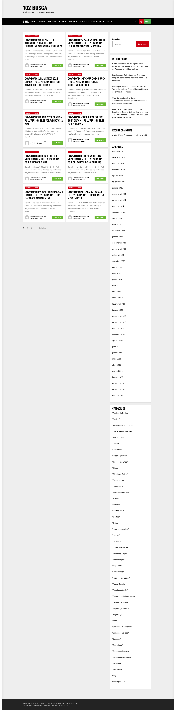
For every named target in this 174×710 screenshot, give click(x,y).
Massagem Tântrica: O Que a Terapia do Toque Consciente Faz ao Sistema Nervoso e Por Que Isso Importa (130, 89)
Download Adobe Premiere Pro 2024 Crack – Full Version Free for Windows (86, 120)
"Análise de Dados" (120, 413)
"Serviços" (116, 639)
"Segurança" (117, 614)
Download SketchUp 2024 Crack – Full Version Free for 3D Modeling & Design (86, 81)
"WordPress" (117, 669)
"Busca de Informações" (122, 431)
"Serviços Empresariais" (122, 627)
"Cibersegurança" (119, 456)
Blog (33, 21)
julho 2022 (116, 347)
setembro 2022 (118, 334)
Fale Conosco (53, 21)
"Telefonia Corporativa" (122, 657)
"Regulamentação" (120, 590)
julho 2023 (116, 273)
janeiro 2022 (117, 377)
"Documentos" (118, 480)
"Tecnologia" (117, 645)
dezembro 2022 (119, 316)
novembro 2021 (119, 389)
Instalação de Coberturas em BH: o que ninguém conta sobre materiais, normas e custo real (129, 77)
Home (64, 21)
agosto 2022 (117, 340)
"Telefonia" (117, 663)
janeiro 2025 (117, 188)
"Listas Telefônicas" (120, 547)
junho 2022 (117, 353)
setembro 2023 (118, 261)
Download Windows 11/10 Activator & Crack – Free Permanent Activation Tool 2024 (43, 43)
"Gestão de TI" (118, 511)
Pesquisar (116, 39)
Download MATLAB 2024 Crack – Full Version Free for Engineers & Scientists (86, 195)
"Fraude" (116, 498)
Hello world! (142, 135)
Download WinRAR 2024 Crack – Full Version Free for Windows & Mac (44, 120)
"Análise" (116, 419)
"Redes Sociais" (119, 584)
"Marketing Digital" (120, 553)
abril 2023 (116, 292)
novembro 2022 (119, 322)
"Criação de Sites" (120, 462)
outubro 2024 (118, 206)
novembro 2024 (119, 200)
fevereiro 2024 (118, 230)
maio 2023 (116, 285)
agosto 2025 (117, 176)
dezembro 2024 (119, 194)
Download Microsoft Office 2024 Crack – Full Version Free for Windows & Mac (43, 159)
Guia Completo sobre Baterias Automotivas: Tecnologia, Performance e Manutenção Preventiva (129, 100)
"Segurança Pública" (120, 608)
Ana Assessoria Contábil (38, 64)
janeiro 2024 (117, 237)
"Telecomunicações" (120, 651)
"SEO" (114, 621)
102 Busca (35, 8)
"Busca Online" (118, 437)
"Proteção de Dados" (121, 578)
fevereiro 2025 (118, 182)
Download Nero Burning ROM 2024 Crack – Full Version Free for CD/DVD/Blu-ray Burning (86, 159)
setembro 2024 (118, 212)
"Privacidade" (118, 572)
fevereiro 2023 (118, 304)
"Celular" (116, 443)
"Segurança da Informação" (123, 596)
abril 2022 (116, 365)
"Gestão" (116, 517)
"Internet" (116, 535)
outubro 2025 (118, 163)
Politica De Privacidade (102, 21)
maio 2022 (116, 359)
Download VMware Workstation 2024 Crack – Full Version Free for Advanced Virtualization (86, 43)
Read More (57, 65)
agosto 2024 (117, 218)
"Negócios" (117, 566)
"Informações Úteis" (120, 529)
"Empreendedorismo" (121, 492)
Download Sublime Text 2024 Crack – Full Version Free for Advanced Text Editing (42, 81)
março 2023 (117, 298)
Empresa (41, 21)
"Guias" (115, 523)
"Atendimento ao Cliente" (122, 425)
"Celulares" (117, 450)
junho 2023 (117, 279)
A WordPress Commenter (122, 135)
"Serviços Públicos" (120, 633)
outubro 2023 (118, 255)
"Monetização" (118, 559)
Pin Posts (84, 21)
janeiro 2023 (117, 310)
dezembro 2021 (119, 383)
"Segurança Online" (120, 602)
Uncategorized (118, 682)
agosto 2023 (117, 267)
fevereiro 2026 (118, 157)
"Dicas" (115, 468)
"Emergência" (118, 486)
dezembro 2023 (119, 243)
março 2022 (117, 371)
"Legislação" (117, 541)
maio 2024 (116, 224)
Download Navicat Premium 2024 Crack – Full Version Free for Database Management (44, 195)
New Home (73, 21)
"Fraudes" (116, 504)
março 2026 (117, 151)
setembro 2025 (118, 169)
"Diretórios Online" (120, 474)
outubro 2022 (118, 328)
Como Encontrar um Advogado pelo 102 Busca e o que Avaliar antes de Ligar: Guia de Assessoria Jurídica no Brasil (130, 66)
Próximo (42, 228)
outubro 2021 (118, 395)
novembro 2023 (119, 249)
